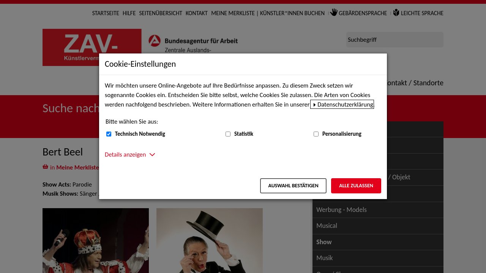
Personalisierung (341, 133)
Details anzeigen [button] (125, 154)
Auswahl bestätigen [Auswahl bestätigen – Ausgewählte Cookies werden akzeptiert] (293, 185)
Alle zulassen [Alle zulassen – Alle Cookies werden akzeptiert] (356, 185)
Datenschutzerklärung (345, 104)
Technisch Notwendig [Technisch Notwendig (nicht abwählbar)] (140, 133)
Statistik (243, 133)
